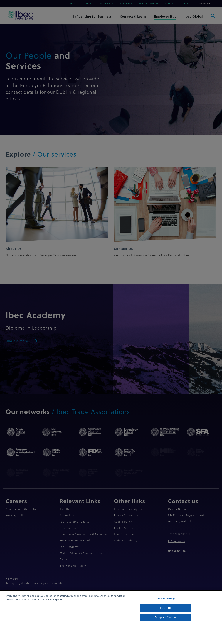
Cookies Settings (165, 603)
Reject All (165, 612)
